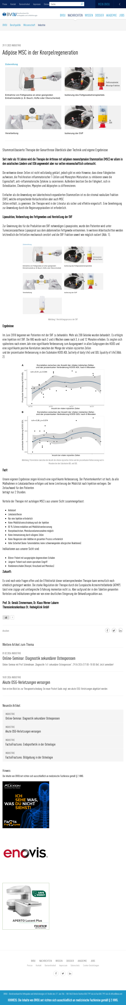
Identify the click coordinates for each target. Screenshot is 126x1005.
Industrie (41, 25)
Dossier (99, 15)
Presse (5, 4)
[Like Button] (6, 617)
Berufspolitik (15, 25)
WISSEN (89, 15)
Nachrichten (75, 15)
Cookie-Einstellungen (91, 965)
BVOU (63, 15)
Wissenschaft (29, 25)
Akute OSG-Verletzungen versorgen (26, 682)
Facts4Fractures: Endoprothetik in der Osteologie (30, 744)
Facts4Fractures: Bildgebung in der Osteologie (29, 757)
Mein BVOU (112, 4)
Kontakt (13, 4)
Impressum (37, 4)
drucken (6, 630)
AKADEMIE (111, 15)
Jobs (121, 15)
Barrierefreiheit (24, 4)
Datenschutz (75, 965)
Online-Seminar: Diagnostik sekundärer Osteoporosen (39, 658)
